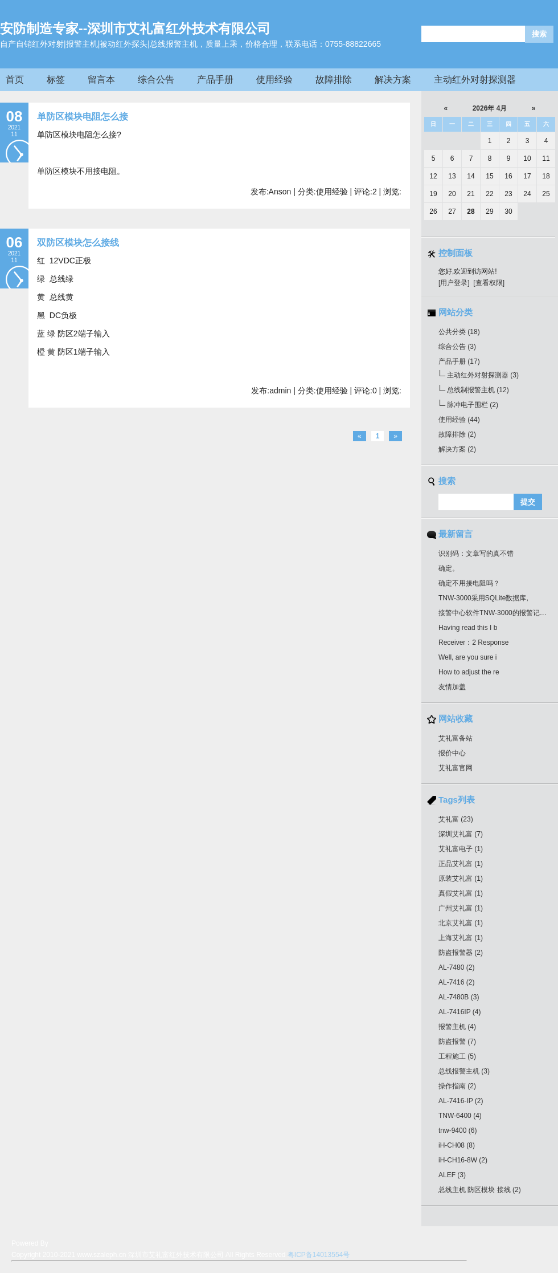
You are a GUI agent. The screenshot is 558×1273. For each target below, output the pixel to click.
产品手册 (215, 79)
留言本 (101, 79)
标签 (56, 79)
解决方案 (393, 79)
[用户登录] (454, 283)
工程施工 (457, 1056)
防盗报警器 (460, 953)
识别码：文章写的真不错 (476, 554)
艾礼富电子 (460, 849)
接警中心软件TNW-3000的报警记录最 (495, 613)
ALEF (452, 1175)
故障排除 (333, 79)
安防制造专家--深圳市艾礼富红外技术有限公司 (135, 28)
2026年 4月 (490, 108)
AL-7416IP (459, 1012)
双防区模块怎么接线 (78, 242)
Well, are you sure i (467, 657)
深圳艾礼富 (460, 834)
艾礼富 (455, 819)
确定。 (448, 568)
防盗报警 (457, 1042)
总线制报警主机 (478, 390)
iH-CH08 (456, 1145)
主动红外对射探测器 (475, 79)
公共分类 (459, 332)
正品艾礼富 (460, 864)
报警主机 (457, 1027)
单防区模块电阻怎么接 (82, 116)
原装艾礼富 (460, 878)
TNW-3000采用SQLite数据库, (483, 598)
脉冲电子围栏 (472, 405)
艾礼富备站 (455, 738)
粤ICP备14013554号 (319, 1255)
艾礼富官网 (455, 768)
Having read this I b (467, 628)
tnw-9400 (457, 1130)
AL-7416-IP (460, 1101)
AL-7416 (456, 982)
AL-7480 (456, 967)
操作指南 (457, 1086)
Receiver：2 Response (473, 642)
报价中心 (452, 753)
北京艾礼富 (460, 923)
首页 (15, 79)
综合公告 (156, 79)
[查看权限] (488, 283)
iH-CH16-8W (462, 1160)
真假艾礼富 (460, 893)
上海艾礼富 (460, 938)
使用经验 (274, 79)
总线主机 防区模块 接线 (479, 1190)
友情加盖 (452, 687)
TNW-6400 (460, 1116)
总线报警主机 (464, 1071)
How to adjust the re (468, 672)
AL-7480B (458, 997)
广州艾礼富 (460, 908)
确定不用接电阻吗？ (469, 583)
